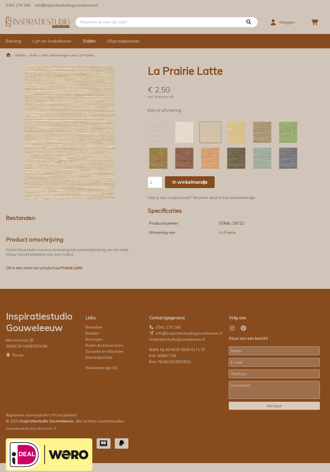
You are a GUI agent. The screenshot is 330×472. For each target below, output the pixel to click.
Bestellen (93, 327)
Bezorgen (94, 339)
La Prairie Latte (68, 268)
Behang (13, 41)
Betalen (92, 333)
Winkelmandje (101, 367)
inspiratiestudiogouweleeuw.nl (177, 339)
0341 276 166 (18, 5)
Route (18, 355)
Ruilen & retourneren (104, 345)
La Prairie (227, 232)
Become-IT (47, 428)
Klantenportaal (98, 357)
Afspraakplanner (123, 41)
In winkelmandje (189, 182)
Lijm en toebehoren (52, 41)
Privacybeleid (64, 415)
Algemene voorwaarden (28, 415)
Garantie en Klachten (104, 351)
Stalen (89, 41)
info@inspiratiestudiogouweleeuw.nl (66, 5)
